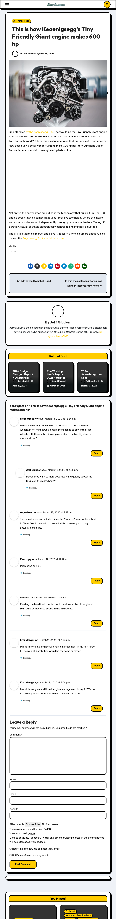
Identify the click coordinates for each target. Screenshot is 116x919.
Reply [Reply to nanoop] (97, 623)
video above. (44, 238)
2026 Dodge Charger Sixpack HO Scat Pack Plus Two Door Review (23, 377)
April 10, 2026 (20, 386)
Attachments (17, 824)
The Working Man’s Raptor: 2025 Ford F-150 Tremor (57, 376)
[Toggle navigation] (7, 4)
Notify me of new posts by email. (30, 855)
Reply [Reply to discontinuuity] (97, 453)
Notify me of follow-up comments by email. (36, 848)
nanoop (24, 597)
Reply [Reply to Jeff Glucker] (97, 495)
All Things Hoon (21, 21)
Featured (70, 911)
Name (13, 779)
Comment (16, 734)
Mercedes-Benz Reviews (78, 915)
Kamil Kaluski (56, 381)
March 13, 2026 (89, 386)
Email (13, 794)
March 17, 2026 (57, 386)
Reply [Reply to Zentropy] (97, 581)
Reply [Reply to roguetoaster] (97, 542)
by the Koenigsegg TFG (39, 131)
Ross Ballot (21, 381)
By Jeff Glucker (23, 53)
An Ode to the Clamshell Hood (32, 281)
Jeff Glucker (60, 322)
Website (14, 809)
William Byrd (90, 381)
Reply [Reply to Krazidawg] (97, 665)
